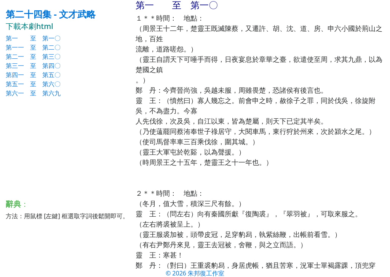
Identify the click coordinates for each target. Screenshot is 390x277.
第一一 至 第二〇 (33, 47)
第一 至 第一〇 (33, 38)
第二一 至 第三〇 (33, 56)
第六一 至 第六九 (33, 93)
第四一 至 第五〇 (33, 75)
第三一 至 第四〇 (33, 65)
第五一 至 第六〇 (33, 84)
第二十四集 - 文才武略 (51, 14)
